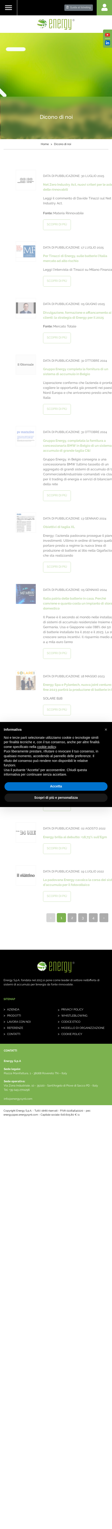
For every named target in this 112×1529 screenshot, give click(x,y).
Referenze (15, 1028)
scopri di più (65, 224)
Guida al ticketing (78, 7)
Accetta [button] (56, 786)
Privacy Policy (72, 1009)
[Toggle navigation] (8, 7)
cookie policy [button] (46, 747)
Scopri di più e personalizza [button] (56, 797)
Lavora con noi (19, 1021)
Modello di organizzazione (82, 1028)
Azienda (13, 1009)
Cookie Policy (71, 1034)
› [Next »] (103, 918)
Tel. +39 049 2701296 (17, 1089)
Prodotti (14, 1015)
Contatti (13, 1034)
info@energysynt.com (18, 1098)
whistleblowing (74, 1015)
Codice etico (70, 1021)
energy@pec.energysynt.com (21, 1114)
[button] (106, 729)
